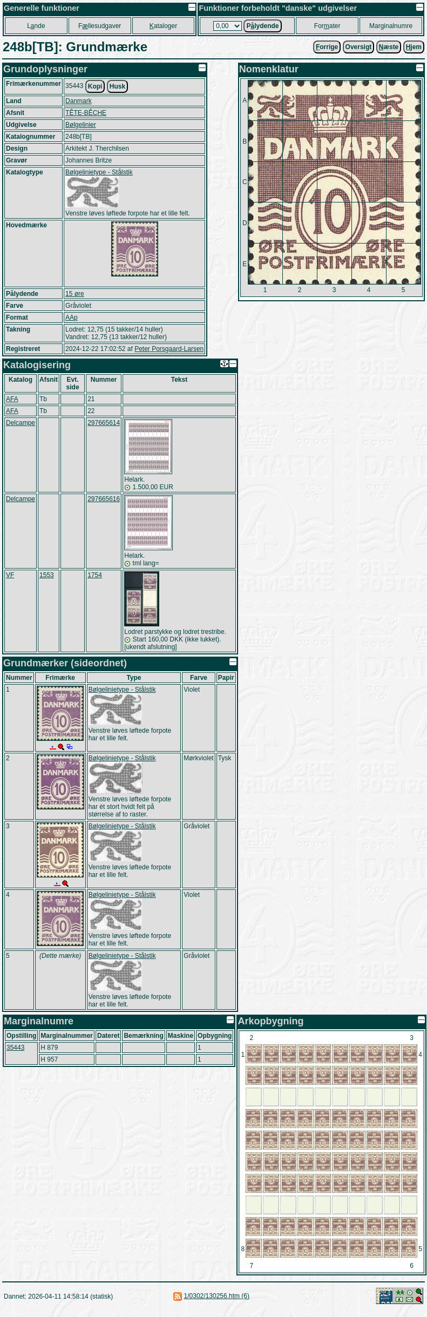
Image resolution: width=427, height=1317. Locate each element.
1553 (46, 575)
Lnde (36, 26)
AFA (12, 399)
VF (10, 575)
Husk (117, 86)
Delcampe (20, 423)
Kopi (95, 86)
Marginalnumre (390, 26)
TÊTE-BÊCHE (85, 113)
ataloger (163, 26)
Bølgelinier (80, 125)
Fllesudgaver (99, 26)
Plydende (262, 26)
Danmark (78, 101)
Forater (327, 26)
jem (414, 47)
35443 (15, 1047)
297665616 (103, 499)
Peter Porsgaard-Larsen (169, 349)
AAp (71, 317)
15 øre (74, 294)
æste (389, 47)
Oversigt (358, 47)
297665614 (103, 423)
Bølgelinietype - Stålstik (99, 172)
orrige (327, 47)
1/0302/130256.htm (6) (216, 1296)
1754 (94, 575)
